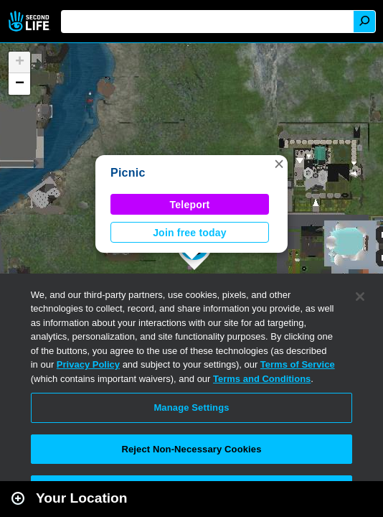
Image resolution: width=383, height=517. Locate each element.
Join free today (190, 232)
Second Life (30, 21)
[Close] (360, 296)
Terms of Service (297, 364)
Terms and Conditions (262, 378)
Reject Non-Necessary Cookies (191, 449)
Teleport (190, 204)
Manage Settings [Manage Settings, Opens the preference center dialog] (191, 407)
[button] (279, 163)
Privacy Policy (88, 364)
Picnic (128, 173)
